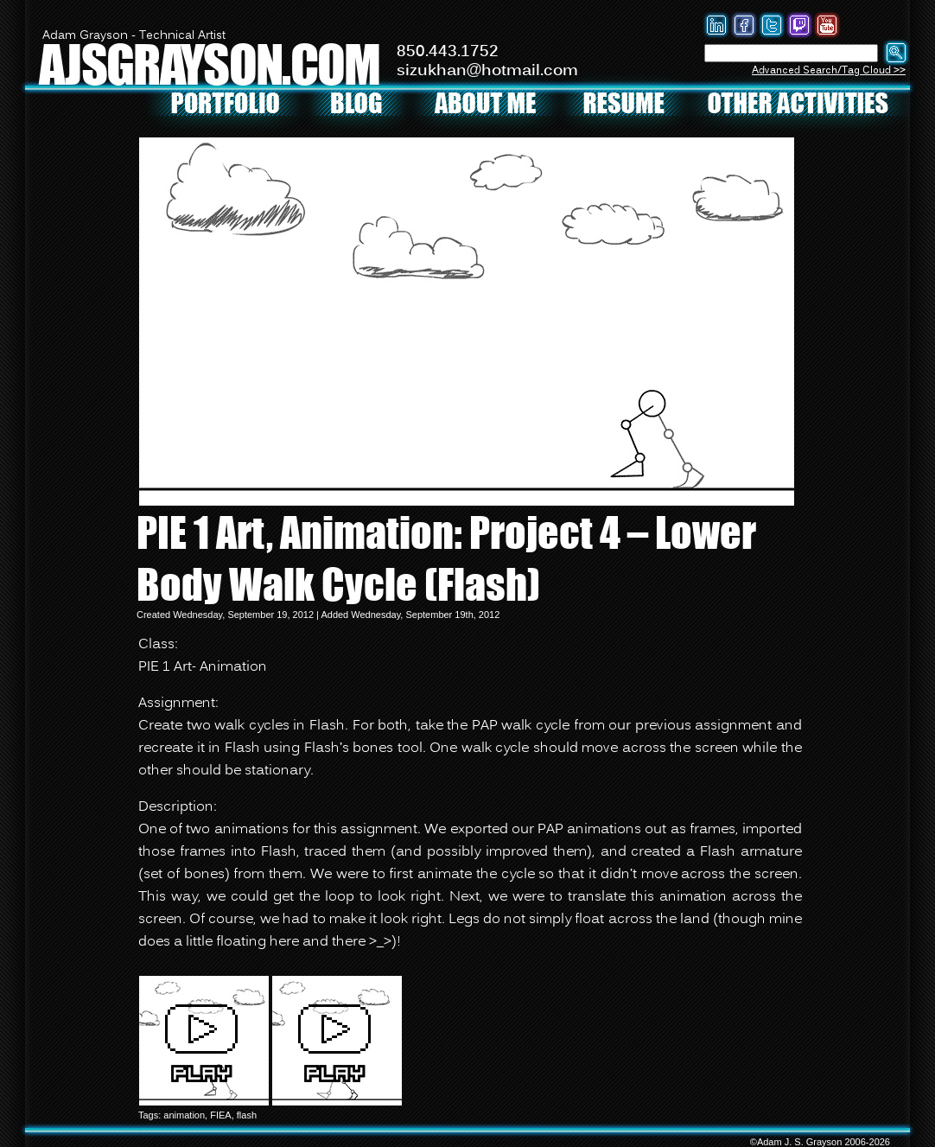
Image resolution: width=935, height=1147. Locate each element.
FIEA (220, 1115)
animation (184, 1115)
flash (247, 1115)
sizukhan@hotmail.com (487, 71)
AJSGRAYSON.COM (209, 63)
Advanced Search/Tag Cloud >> (829, 70)
